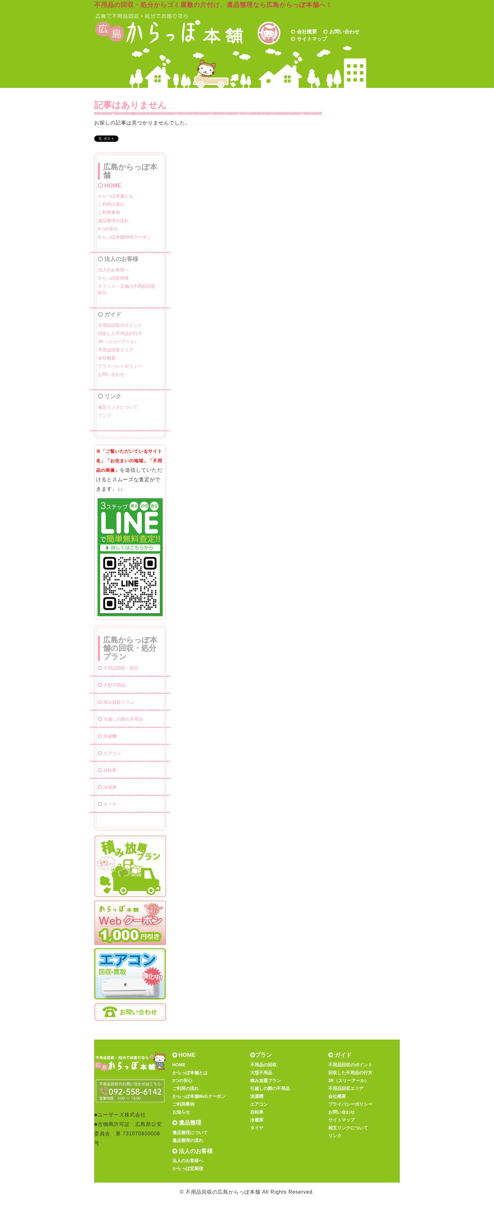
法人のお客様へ (113, 269)
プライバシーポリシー (120, 366)
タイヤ (107, 804)
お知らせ (181, 1112)
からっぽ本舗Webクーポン (124, 236)
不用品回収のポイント (120, 325)
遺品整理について (190, 1132)
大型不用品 (111, 685)
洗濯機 (107, 736)
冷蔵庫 (107, 787)
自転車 (107, 770)
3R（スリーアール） (118, 341)
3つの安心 (108, 228)
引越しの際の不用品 (120, 719)
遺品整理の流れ (113, 220)
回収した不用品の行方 (120, 333)
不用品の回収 (263, 1064)
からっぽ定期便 (113, 277)
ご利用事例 (109, 212)
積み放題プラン (116, 702)
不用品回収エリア (115, 349)
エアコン (109, 753)
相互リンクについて (118, 407)
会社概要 (307, 31)
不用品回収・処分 (118, 668)
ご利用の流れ (111, 204)
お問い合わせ (344, 31)
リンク (104, 415)
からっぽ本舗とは (115, 196)
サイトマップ (312, 39)
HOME (109, 185)
